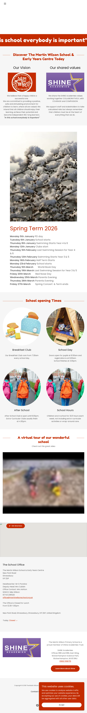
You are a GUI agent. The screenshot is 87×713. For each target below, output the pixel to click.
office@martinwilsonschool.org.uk (18, 597)
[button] (9, 3)
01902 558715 (65, 661)
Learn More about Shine (65, 668)
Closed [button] (12, 620)
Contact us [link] (36, 691)
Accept (61, 705)
